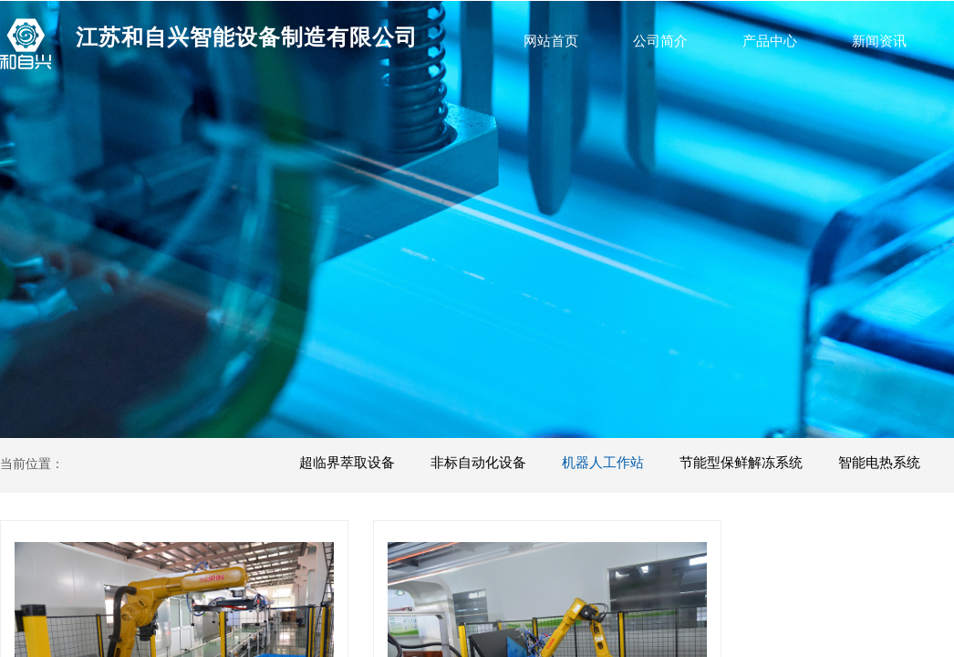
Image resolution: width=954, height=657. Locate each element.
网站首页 (551, 41)
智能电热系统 (879, 462)
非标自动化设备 (478, 462)
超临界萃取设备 (347, 462)
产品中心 (769, 41)
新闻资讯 (879, 41)
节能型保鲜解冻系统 (741, 462)
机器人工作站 (603, 462)
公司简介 (660, 41)
